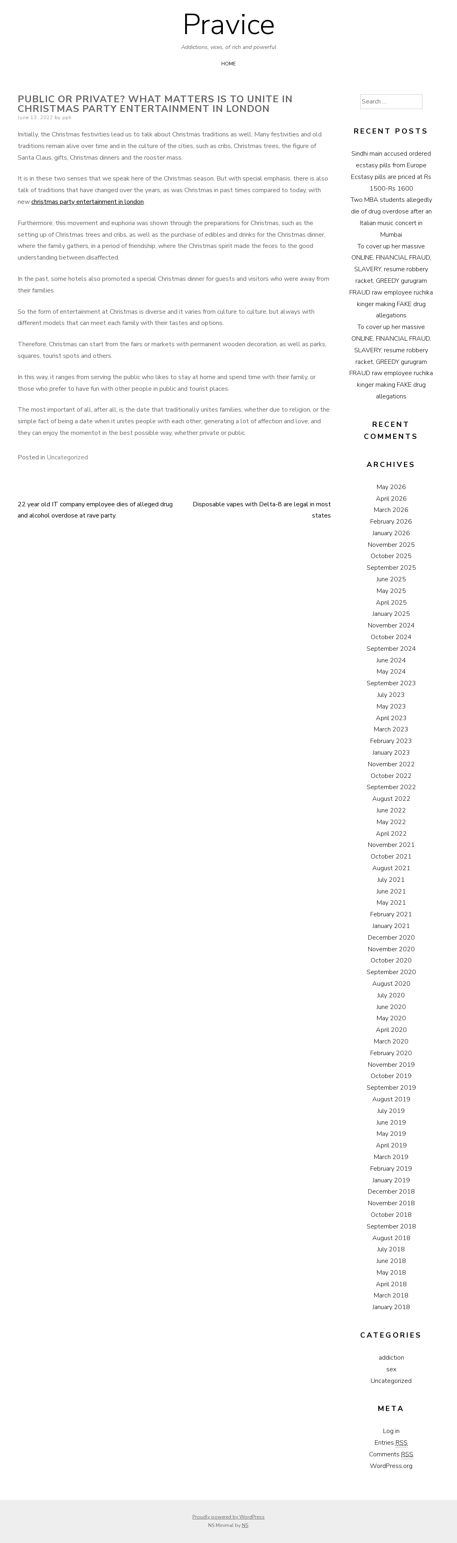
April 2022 (391, 833)
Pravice (228, 24)
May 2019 (391, 1133)
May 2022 (391, 822)
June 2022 (391, 810)
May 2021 (391, 902)
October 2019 (391, 1076)
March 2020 (391, 1041)
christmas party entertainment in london (87, 201)
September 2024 (391, 648)
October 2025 (391, 556)
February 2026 (391, 521)
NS (245, 1525)
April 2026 (391, 498)
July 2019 (391, 1110)
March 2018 (391, 1295)
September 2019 (391, 1087)
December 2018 (391, 1191)
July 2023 (391, 694)
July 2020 (391, 995)
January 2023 (391, 752)
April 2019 (391, 1145)
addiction (391, 1357)
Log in (391, 1431)
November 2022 (391, 764)
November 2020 (391, 949)
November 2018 (391, 1203)
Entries (391, 1443)
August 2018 (391, 1238)
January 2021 (391, 926)
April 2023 (391, 718)
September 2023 (391, 683)
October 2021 (391, 856)
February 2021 (391, 914)
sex (391, 1369)
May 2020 (391, 1018)
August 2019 (391, 1099)
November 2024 (391, 625)
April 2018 (391, 1284)
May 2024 (391, 671)
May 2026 (391, 487)
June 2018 (391, 1261)
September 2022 (391, 787)
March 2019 (391, 1157)
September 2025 (391, 567)
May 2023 (391, 706)
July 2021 (391, 879)
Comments (391, 1454)
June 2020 (391, 1007)
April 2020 (391, 1029)
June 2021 (391, 891)
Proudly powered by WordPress (228, 1517)
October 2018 (391, 1214)
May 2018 (391, 1272)
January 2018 (391, 1307)
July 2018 (391, 1249)
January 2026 (391, 533)
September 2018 (391, 1226)
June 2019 (391, 1122)
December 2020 (391, 937)
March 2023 (391, 729)
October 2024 (391, 637)
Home (228, 64)
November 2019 (391, 1064)
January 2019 (391, 1180)
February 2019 (391, 1168)
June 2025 (391, 579)
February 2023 (391, 741)
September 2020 (391, 972)
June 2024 (391, 660)
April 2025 (391, 602)
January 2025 (391, 613)
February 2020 (391, 1053)
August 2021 (391, 868)
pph (67, 117)
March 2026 (391, 510)
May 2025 (391, 591)
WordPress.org (391, 1466)
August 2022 (391, 798)
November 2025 (391, 544)
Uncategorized (67, 457)
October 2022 (391, 776)
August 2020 (391, 983)
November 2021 (391, 845)
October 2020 (391, 960)
